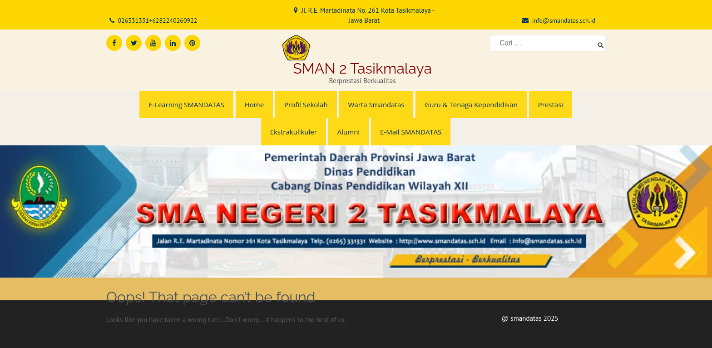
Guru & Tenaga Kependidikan (471, 104)
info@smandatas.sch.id (563, 20)
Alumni (348, 131)
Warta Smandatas (376, 104)
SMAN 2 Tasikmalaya (362, 68)
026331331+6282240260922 (157, 20)
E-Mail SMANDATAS (410, 131)
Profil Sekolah (306, 104)
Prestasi (550, 104)
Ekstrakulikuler (293, 131)
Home (254, 104)
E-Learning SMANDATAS (186, 104)
